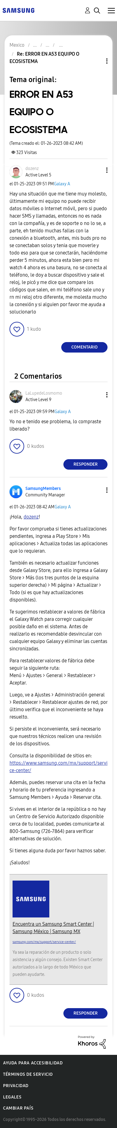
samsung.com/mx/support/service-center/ (44, 942)
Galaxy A (62, 184)
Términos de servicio (28, 1074)
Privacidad (15, 1085)
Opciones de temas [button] (96, 61)
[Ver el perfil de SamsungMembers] (43, 488)
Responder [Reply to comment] (86, 464)
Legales (12, 1097)
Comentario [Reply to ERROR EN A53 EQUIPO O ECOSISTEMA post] (84, 347)
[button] (97, 170)
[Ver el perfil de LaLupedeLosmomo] (43, 393)
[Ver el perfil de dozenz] (32, 168)
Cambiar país (18, 1108)
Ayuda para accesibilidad (32, 1063)
